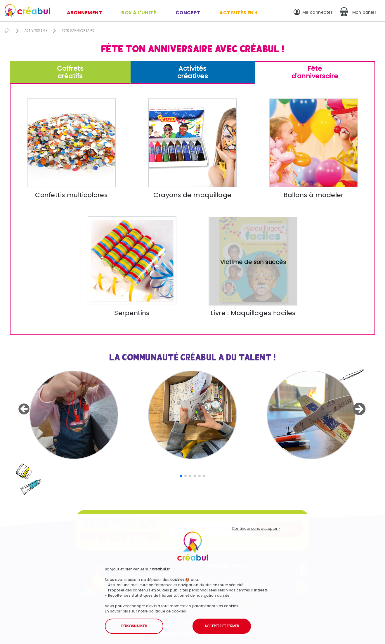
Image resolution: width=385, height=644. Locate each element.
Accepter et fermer (221, 626)
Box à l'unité (138, 12)
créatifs (70, 72)
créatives (192, 72)
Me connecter (317, 12)
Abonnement (84, 12)
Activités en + (238, 12)
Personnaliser (134, 626)
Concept (188, 12)
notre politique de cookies (162, 611)
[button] (25, 408)
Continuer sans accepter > (256, 528)
